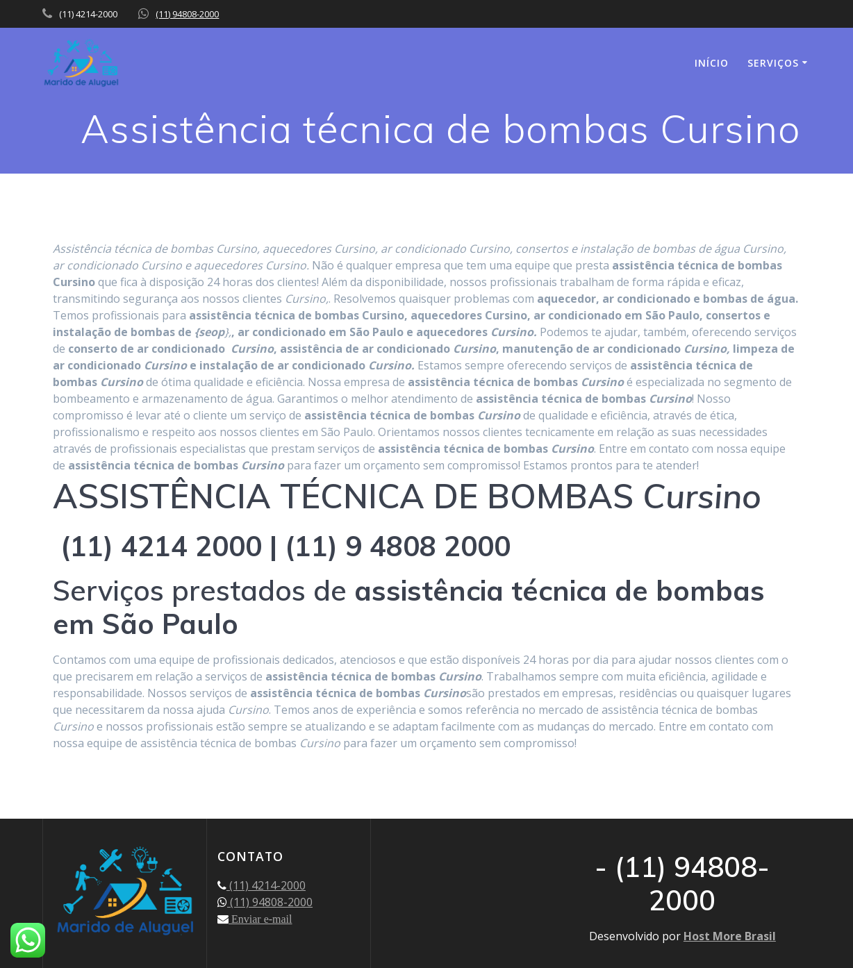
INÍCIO (712, 62)
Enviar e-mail (260, 918)
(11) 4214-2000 (266, 885)
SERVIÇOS (773, 62)
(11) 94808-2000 (187, 14)
